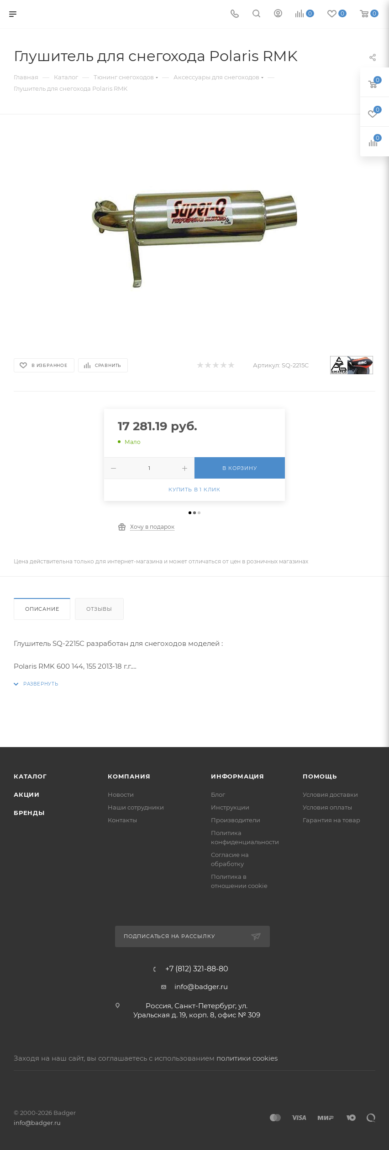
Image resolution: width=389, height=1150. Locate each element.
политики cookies (247, 1058)
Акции (27, 794)
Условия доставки (330, 794)
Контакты (122, 820)
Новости (121, 794)
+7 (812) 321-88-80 (196, 969)
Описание (42, 609)
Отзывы (99, 609)
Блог (218, 794)
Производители (235, 820)
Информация (237, 776)
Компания (129, 776)
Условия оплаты (327, 807)
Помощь (320, 776)
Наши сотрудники (136, 807)
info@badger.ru (201, 986)
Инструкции (230, 807)
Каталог (30, 776)
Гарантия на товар (331, 820)
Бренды (29, 812)
